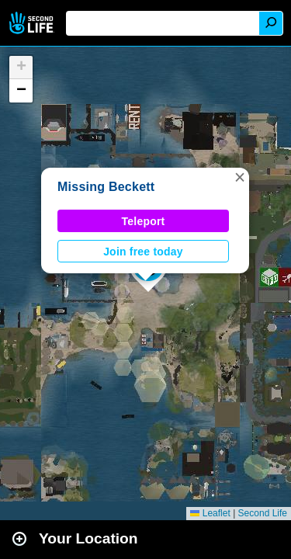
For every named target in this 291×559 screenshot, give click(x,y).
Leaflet (210, 513)
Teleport (143, 221)
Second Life (33, 23)
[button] (239, 177)
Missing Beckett (105, 186)
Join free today (143, 251)
